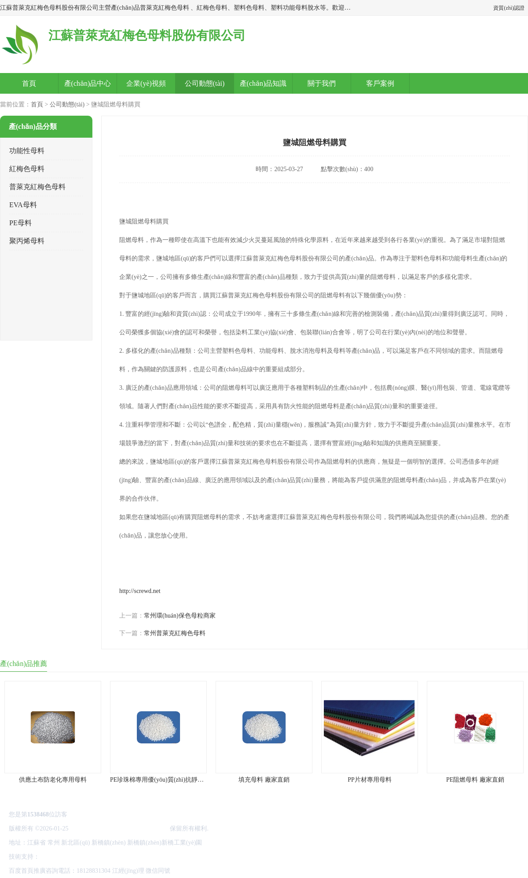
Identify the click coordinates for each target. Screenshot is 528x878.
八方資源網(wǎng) (65, 856)
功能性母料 (26, 150)
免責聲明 (104, 856)
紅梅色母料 (26, 168)
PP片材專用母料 (370, 779)
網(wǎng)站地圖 (171, 856)
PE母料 (20, 223)
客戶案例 (380, 83)
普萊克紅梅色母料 (37, 186)
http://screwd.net (140, 591)
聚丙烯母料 (26, 241)
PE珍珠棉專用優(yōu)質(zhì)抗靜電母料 (163, 779)
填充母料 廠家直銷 (264, 779)
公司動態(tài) (205, 83)
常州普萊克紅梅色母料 (174, 633)
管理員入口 (133, 856)
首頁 (29, 83)
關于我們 (322, 83)
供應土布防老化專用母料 (53, 779)
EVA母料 (23, 205)
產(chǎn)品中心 (87, 83)
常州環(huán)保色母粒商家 (180, 615)
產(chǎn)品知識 (263, 83)
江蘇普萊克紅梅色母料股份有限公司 (119, 828)
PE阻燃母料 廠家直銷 (475, 779)
